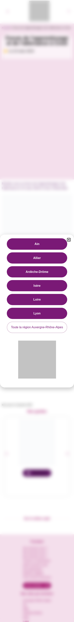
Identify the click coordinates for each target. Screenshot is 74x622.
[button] (68, 239)
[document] (37, 311)
